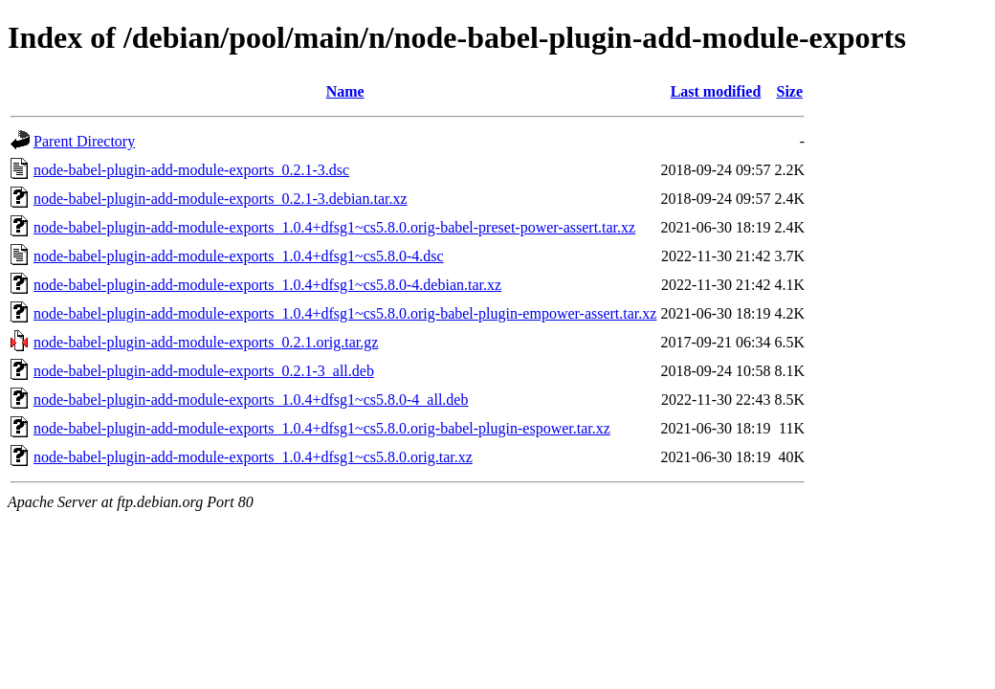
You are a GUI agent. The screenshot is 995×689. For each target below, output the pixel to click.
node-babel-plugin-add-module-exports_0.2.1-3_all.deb (203, 371)
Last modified (716, 91)
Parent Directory (84, 141)
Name (345, 91)
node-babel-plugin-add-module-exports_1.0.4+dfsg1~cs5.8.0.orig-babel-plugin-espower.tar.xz (321, 428)
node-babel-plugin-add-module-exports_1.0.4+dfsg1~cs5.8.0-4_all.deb (250, 399)
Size (790, 91)
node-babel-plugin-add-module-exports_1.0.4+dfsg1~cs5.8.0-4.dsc (238, 256)
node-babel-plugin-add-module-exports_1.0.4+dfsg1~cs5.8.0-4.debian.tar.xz (267, 285)
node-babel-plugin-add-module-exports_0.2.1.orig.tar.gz (205, 342)
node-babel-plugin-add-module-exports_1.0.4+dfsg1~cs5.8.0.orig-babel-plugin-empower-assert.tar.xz (344, 313)
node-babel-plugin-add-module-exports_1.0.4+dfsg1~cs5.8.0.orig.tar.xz (253, 457)
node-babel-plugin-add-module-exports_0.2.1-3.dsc (191, 170)
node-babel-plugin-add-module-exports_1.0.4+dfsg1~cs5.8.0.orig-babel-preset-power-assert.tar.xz (334, 227)
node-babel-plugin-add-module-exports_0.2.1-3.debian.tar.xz (220, 198)
